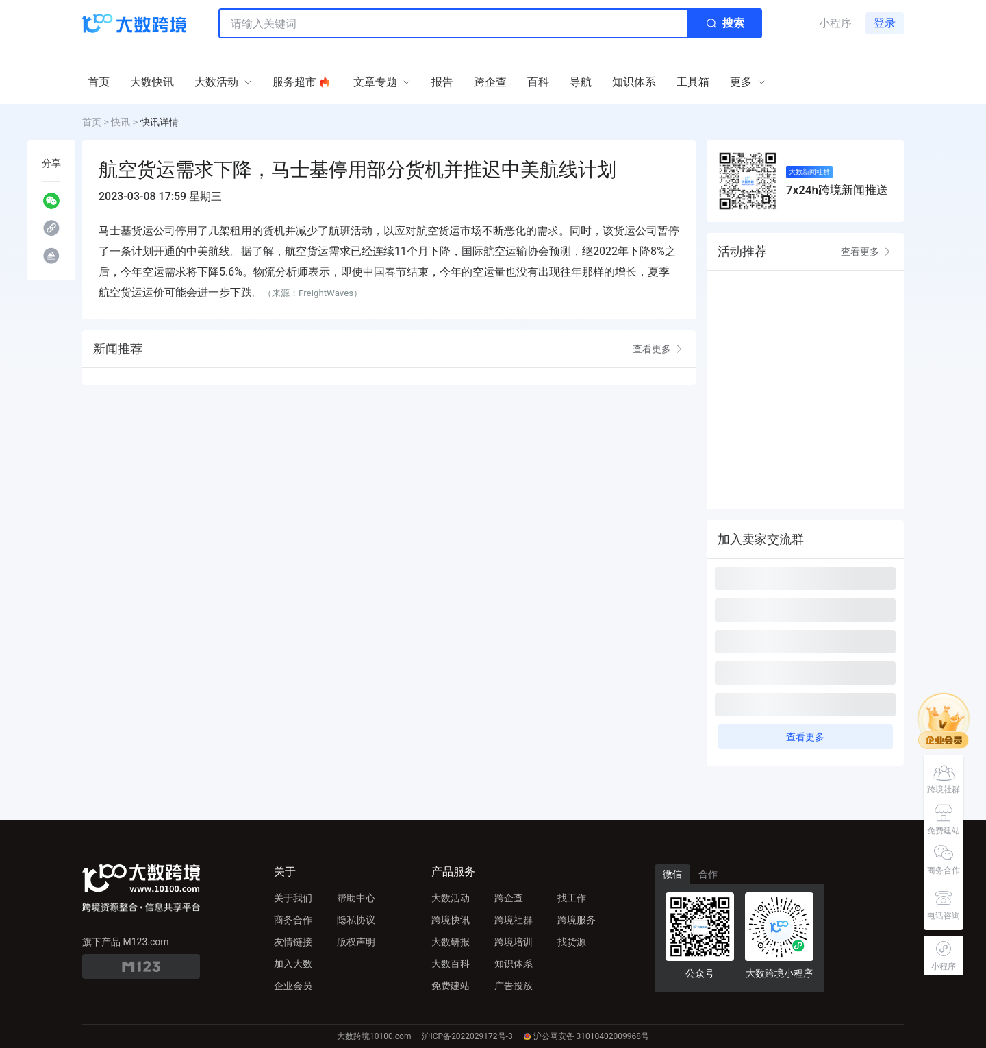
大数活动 (450, 897)
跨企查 (508, 897)
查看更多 (659, 348)
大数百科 (450, 963)
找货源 (571, 941)
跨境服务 (576, 919)
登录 (885, 22)
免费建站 (450, 985)
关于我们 (293, 897)
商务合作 (293, 919)
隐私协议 (356, 919)
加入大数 (293, 963)
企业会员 (293, 985)
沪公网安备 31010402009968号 (586, 1036)
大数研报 (450, 941)
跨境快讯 (450, 919)
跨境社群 (513, 919)
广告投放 (513, 985)
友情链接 (293, 941)
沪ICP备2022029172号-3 (467, 1036)
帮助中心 (356, 897)
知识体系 (513, 963)
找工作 (571, 897)
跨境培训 (513, 941)
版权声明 (356, 941)
